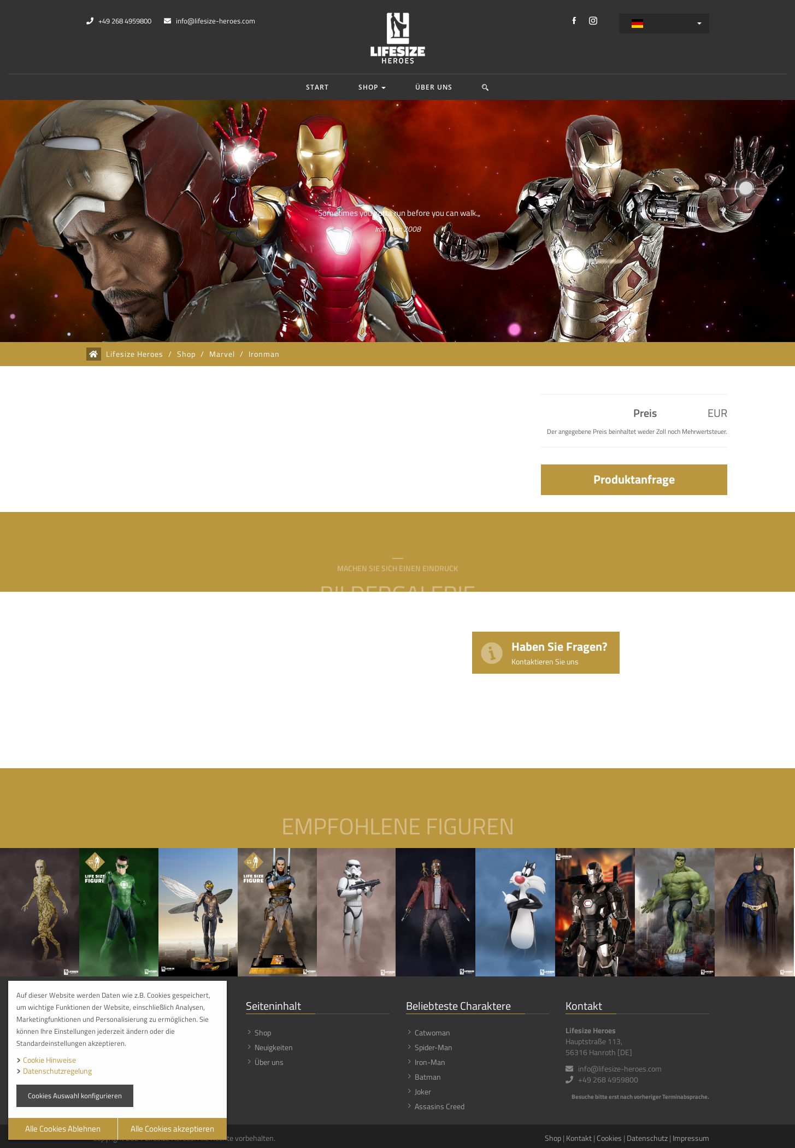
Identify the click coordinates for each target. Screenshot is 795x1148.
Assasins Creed (439, 1106)
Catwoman (432, 1032)
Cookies (609, 1138)
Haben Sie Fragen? (559, 652)
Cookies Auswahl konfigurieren (75, 1095)
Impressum (691, 1138)
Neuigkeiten (274, 1047)
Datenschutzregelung (57, 1070)
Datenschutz (647, 1138)
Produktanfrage (634, 479)
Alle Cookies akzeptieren (172, 1128)
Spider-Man (433, 1047)
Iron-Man (430, 1062)
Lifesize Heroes (134, 354)
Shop (372, 87)
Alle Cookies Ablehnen (63, 1128)
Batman (428, 1076)
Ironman (264, 354)
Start (317, 87)
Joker (423, 1091)
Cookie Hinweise (49, 1059)
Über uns (433, 87)
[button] (485, 87)
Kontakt (579, 1138)
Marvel (222, 354)
